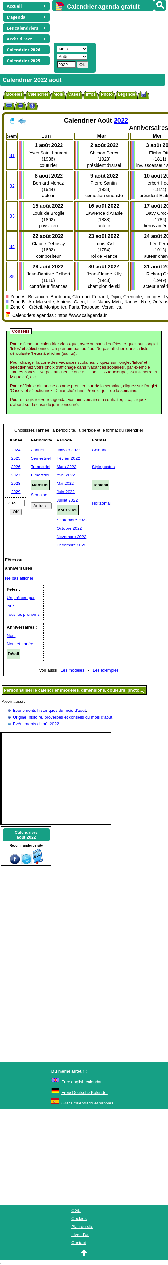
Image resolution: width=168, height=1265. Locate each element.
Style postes (103, 466)
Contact (78, 1242)
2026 (16, 466)
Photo (107, 94)
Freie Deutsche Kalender (84, 1092)
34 (12, 246)
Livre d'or (80, 1234)
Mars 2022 (66, 466)
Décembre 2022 (72, 545)
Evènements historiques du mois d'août (49, 710)
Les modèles (73, 670)
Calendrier (38, 94)
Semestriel (41, 458)
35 (12, 276)
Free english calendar (81, 1081)
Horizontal (101, 503)
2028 (16, 483)
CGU (76, 1210)
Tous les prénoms (23, 614)
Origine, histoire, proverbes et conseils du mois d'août (62, 717)
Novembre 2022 (72, 536)
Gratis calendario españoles (87, 1103)
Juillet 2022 (67, 500)
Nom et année (20, 643)
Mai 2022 (65, 483)
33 (12, 216)
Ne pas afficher (19, 578)
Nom (11, 635)
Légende (126, 94)
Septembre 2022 (72, 520)
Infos (91, 94)
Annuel (37, 450)
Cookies (79, 1218)
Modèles (14, 94)
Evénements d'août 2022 (36, 723)
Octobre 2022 (69, 528)
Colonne (99, 450)
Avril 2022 (66, 475)
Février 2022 (68, 458)
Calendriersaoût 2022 (26, 835)
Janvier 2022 (68, 450)
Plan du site (82, 1226)
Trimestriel (40, 466)
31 (12, 155)
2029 (16, 491)
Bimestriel (40, 475)
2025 (16, 458)
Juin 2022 (66, 491)
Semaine (39, 495)
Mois (58, 94)
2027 (16, 475)
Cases (74, 94)
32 (12, 185)
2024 (16, 450)
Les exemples (105, 670)
